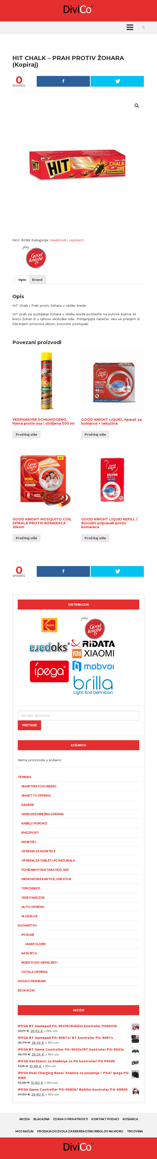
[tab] (22, 279)
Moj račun (24, 1131)
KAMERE (27, 805)
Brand (37, 280)
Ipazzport (30, 832)
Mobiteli (28, 842)
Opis (22, 280)
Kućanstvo (27, 925)
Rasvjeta (29, 953)
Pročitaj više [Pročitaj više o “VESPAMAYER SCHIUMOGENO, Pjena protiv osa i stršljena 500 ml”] (26, 434)
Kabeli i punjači (34, 823)
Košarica (130, 1119)
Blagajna (41, 1119)
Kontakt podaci (105, 1119)
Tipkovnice (30, 888)
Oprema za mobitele (38, 851)
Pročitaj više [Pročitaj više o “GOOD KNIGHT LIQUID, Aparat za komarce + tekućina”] (95, 434)
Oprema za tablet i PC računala (48, 860)
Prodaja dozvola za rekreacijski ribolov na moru (80, 1131)
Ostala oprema (34, 972)
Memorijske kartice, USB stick (46, 879)
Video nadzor (33, 897)
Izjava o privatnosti (70, 1119)
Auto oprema (32, 907)
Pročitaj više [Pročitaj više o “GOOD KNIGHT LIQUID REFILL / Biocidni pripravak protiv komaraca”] (95, 538)
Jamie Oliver (35, 944)
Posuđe (27, 935)
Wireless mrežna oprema (42, 814)
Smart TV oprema (36, 795)
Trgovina (135, 1131)
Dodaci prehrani (32, 981)
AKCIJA (24, 1119)
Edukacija (26, 990)
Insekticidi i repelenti (67, 240)
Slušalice (29, 916)
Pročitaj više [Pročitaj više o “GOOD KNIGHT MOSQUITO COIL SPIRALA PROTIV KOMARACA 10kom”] (26, 538)
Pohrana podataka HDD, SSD (45, 870)
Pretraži (29, 725)
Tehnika (24, 777)
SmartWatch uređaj (38, 786)
